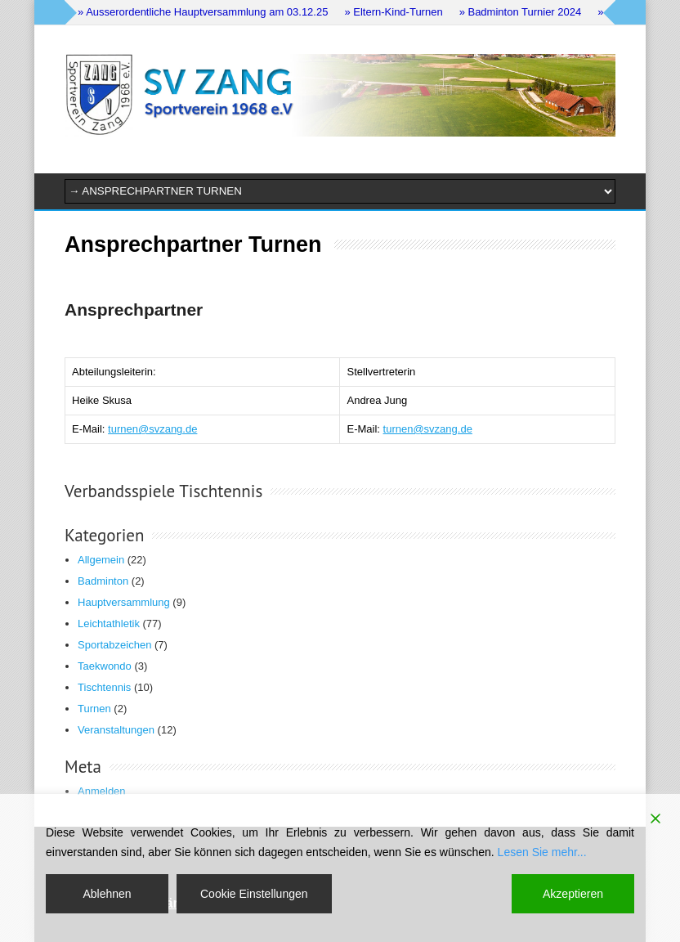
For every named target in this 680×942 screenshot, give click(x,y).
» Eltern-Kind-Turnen (393, 12)
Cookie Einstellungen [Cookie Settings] (254, 893)
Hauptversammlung (124, 602)
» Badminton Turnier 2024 (520, 12)
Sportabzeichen (114, 645)
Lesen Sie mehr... (542, 852)
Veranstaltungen (116, 730)
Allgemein (101, 560)
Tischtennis (104, 687)
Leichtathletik (109, 623)
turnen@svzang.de (152, 429)
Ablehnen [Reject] (107, 893)
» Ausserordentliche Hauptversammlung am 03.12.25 (203, 12)
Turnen (94, 708)
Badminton (103, 581)
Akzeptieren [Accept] (573, 893)
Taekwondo (105, 666)
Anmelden (102, 791)
